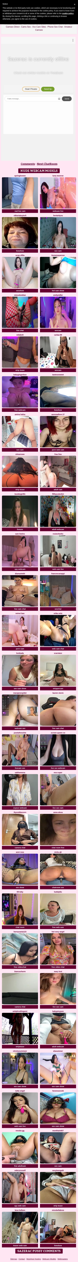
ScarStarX (58, 653)
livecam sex (20, 768)
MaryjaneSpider (20, 693)
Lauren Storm (58, 693)
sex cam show (20, 688)
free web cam (58, 927)
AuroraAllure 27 (58, 414)
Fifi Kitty (20, 892)
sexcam (58, 330)
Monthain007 (58, 1131)
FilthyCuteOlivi (58, 494)
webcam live (58, 211)
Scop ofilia (19, 255)
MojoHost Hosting (33, 1259)
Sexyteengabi (58, 1170)
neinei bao (19, 613)
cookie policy (68, 13)
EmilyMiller (58, 295)
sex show (20, 887)
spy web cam (20, 1206)
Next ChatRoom (47, 163)
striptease (20, 1047)
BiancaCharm (20, 971)
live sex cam (58, 808)
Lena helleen (20, 1210)
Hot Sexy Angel (58, 932)
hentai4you (58, 215)
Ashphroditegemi (20, 1011)
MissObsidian (20, 295)
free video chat (58, 967)
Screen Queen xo (58, 733)
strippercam (58, 688)
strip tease (20, 370)
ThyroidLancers (20, 812)
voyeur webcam (20, 808)
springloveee (20, 176)
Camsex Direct (12, 27)
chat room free (58, 848)
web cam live (58, 569)
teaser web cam (20, 1246)
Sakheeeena (20, 772)
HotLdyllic (58, 892)
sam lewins (20, 534)
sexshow (20, 291)
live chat (20, 330)
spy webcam (20, 569)
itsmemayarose (58, 255)
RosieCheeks (58, 534)
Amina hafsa (20, 414)
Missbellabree (58, 1210)
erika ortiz (58, 613)
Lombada (20, 653)
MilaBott (19, 335)
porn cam (20, 649)
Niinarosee (20, 454)
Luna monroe (58, 176)
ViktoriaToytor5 (20, 215)
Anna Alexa (58, 812)
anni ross (20, 852)
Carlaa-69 (58, 335)
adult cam (58, 490)
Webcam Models (49, 1259)
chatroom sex (58, 887)
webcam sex (20, 728)
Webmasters (62, 1259)
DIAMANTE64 (20, 574)
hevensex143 (58, 1091)
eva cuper (58, 772)
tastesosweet (58, 375)
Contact (22, 1259)
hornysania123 (20, 932)
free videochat (20, 967)
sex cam (58, 251)
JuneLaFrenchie (20, 733)
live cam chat (20, 609)
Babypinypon (58, 1011)
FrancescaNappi (58, 574)
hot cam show (58, 291)
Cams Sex (26, 27)
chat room (20, 927)
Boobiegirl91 (20, 494)
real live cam (20, 211)
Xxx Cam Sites (39, 27)
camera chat (20, 848)
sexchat (58, 609)
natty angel (20, 1091)
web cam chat (58, 649)
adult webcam (58, 529)
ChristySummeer (20, 1051)
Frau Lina (58, 454)
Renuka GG (20, 1131)
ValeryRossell (20, 1170)
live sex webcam (58, 768)
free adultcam (20, 1166)
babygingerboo (19, 375)
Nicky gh (58, 852)
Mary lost (58, 971)
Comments (28, 163)
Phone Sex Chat (55, 27)
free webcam (20, 410)
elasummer (58, 1051)
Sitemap (13, 1259)
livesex (20, 529)
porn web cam (58, 450)
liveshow (20, 251)
